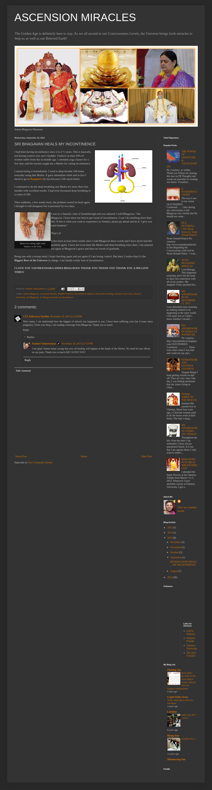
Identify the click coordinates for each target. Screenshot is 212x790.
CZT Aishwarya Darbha (36, 316)
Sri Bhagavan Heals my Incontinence (56, 297)
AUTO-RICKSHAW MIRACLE (188, 263)
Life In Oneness (190, 632)
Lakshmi (172, 711)
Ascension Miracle (48, 293)
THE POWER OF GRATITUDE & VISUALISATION (182, 159)
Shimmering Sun (176, 759)
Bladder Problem (65, 293)
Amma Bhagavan (31, 293)
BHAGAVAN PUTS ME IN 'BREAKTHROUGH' (189, 464)
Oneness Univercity (123, 293)
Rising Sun (173, 735)
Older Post (146, 456)
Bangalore (36, 178)
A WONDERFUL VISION (189, 191)
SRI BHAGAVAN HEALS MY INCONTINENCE (183, 563)
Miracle (90, 293)
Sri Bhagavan (32, 297)
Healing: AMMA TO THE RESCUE (189, 397)
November (176, 547)
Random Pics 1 (188, 738)
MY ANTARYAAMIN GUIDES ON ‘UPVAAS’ (189, 430)
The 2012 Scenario (191, 654)
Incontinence (80, 293)
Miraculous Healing (104, 293)
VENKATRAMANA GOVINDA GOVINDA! (189, 364)
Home (84, 456)
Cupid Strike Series (177, 697)
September (176, 557)
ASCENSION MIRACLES (75, 17)
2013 (170, 537)
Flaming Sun (174, 670)
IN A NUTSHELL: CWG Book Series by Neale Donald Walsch (189, 229)
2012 (170, 577)
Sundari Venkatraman (44, 343)
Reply (26, 330)
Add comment (23, 370)
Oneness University (191, 647)
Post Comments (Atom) (40, 462)
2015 (170, 527)
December (175, 542)
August (174, 571)
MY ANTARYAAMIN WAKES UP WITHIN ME (189, 330)
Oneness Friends (190, 639)
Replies (30, 337)
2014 (170, 532)
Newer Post (21, 456)
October (174, 552)
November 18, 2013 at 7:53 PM (77, 343)
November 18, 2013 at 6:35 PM (66, 316)
